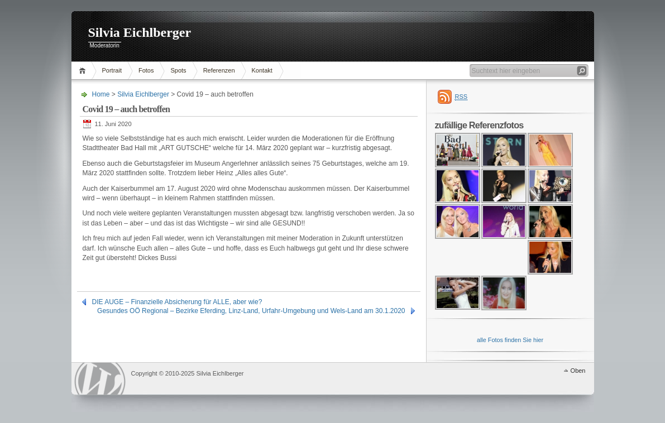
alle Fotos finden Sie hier (510, 340)
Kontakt (262, 70)
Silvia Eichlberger (140, 32)
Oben (578, 370)
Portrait (112, 70)
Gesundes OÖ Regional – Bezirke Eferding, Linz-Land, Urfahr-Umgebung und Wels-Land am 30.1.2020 (251, 311)
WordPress (100, 379)
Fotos (146, 70)
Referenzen (219, 70)
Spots (178, 70)
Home (84, 70)
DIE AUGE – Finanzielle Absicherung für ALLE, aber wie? (177, 302)
